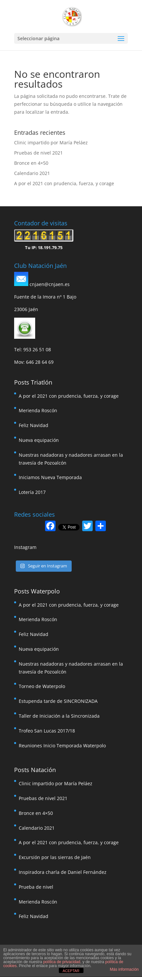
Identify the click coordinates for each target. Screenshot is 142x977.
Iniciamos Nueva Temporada (50, 477)
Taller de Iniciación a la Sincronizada (59, 716)
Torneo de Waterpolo (42, 686)
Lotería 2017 (32, 492)
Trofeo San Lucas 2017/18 (47, 731)
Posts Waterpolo (37, 591)
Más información (124, 969)
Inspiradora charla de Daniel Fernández (62, 872)
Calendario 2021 (32, 173)
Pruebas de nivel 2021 (38, 153)
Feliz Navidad (33, 425)
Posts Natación (35, 770)
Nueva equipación (39, 440)
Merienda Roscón (38, 410)
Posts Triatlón (33, 382)
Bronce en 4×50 (31, 163)
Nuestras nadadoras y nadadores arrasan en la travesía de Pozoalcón (71, 459)
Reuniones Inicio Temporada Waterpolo (62, 745)
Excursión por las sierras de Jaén (55, 857)
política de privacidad (61, 962)
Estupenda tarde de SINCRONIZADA (58, 701)
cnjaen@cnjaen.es (50, 284)
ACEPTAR (70, 971)
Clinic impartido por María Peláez (51, 142)
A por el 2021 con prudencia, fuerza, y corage (64, 183)
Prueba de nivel (36, 887)
